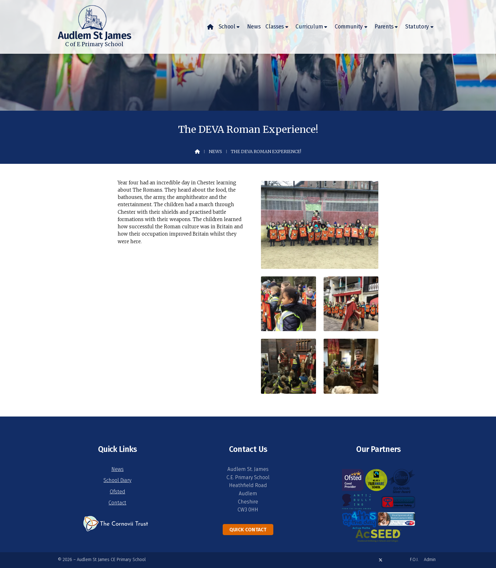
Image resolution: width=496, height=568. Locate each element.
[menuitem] (210, 27)
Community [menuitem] (349, 26)
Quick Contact (247, 530)
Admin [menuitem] (430, 559)
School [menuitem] (227, 26)
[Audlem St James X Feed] (380, 560)
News (215, 151)
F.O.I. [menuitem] (414, 559)
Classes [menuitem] (274, 26)
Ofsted (117, 492)
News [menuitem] (254, 26)
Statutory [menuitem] (417, 26)
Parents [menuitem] (384, 26)
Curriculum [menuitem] (309, 26)
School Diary (117, 480)
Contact (117, 503)
